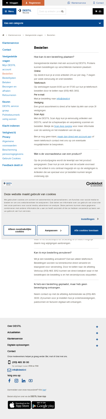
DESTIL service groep (10, 108)
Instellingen (88, 219)
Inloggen (14, 2)
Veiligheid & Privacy (9, 135)
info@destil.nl (63, 98)
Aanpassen (53, 230)
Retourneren (9, 95)
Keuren (6, 102)
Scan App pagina (63, 126)
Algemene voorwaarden (9, 143)
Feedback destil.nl (12, 165)
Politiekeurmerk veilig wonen (11, 117)
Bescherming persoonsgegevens (12, 152)
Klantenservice (79, 2)
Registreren (35, 2)
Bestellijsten (9, 78)
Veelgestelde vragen (9, 59)
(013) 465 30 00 (20, 362)
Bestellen (7, 73)
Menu (11, 11)
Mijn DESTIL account (9, 67)
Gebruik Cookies (11, 158)
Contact (100, 2)
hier (44, 389)
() (100, 11)
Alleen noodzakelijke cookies (19, 230)
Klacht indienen (11, 126)
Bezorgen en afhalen (9, 89)
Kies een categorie (13, 23)
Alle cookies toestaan (86, 230)
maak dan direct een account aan (74, 136)
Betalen (6, 82)
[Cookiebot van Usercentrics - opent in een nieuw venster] (88, 184)
